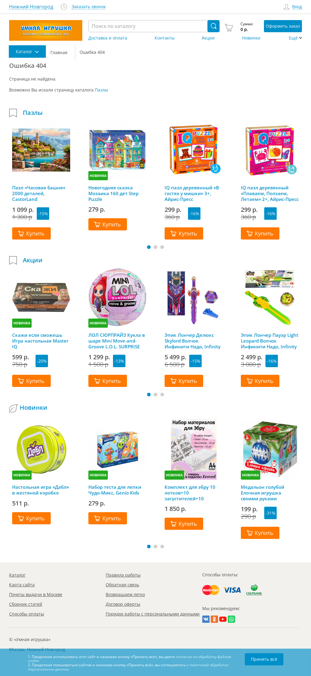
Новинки (251, 38)
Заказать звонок (89, 6)
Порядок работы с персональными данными (153, 614)
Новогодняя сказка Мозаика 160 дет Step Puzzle (113, 193)
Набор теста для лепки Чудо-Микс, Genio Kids (114, 490)
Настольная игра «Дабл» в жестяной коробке (40, 490)
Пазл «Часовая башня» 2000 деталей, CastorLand (38, 193)
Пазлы (101, 90)
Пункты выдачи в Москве (35, 594)
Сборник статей (25, 604)
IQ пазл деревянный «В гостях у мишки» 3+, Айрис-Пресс (192, 193)
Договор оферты (123, 604)
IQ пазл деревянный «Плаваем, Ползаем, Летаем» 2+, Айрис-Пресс (270, 193)
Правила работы (123, 575)
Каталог (17, 575)
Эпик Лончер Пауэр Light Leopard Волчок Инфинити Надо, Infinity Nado (269, 340)
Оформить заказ (283, 26)
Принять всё (264, 659)
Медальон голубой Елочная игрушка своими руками (262, 492)
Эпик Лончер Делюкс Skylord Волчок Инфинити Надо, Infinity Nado (192, 340)
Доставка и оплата (107, 38)
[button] (149, 247)
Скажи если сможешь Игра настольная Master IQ (40, 340)
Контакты (165, 38)
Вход (297, 6)
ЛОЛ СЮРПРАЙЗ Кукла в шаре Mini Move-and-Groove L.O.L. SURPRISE (116, 340)
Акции (208, 38)
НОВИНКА (98, 175)
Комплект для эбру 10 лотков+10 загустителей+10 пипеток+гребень (190, 492)
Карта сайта (22, 585)
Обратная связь (122, 585)
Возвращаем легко (125, 594)
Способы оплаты (26, 614)
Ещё (293, 38)
